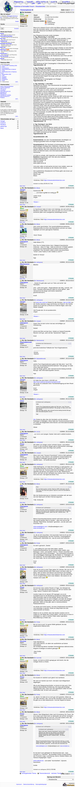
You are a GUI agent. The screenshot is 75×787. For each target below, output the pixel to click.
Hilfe (33, 3)
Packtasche (5, 79)
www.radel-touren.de (5, 91)
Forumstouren (5, 68)
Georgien (4, 76)
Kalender (30, 2)
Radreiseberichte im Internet (9, 69)
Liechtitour (2, 90)
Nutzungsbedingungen (41, 784)
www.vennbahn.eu (39, 528)
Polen (3, 66)
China (3, 70)
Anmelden (66, 2)
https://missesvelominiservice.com (54, 180)
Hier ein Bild (67, 302)
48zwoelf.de (3, 93)
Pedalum (2, 97)
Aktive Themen (41, 2)
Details (17, 21)
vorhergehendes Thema (28, 773)
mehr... (17, 81)
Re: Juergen (37, 206)
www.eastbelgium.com (40, 526)
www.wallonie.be (38, 760)
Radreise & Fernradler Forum (24, 6)
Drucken (71, 185)
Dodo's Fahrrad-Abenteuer (6, 86)
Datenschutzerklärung (28, 784)
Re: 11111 (37, 431)
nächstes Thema (57, 773)
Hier (34, 419)
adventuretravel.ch (4, 96)
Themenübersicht (43, 773)
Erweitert (16, 28)
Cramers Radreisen (5, 87)
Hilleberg (4, 78)
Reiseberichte (40, 6)
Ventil (3, 80)
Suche (53, 2)
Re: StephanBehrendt (39, 358)
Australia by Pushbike (5, 95)
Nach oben (22, 186)
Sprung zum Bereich (54, 777)
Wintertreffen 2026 (6, 74)
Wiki (39, 3)
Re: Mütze (37, 188)
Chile (3, 75)
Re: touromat (37, 657)
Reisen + (36, 202)
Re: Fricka (37, 543)
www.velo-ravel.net (41, 302)
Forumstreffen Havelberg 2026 (9, 65)
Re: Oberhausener (39, 280)
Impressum (19, 784)
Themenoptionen (26, 10)
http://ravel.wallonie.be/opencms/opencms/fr (46, 382)
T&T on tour (3, 88)
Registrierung (18, 2)
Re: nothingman (38, 262)
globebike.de (3, 92)
